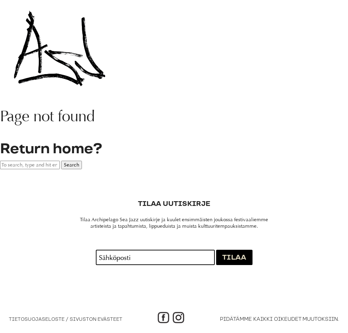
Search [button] (71, 165)
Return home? (51, 149)
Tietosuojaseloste (37, 319)
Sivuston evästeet (96, 319)
